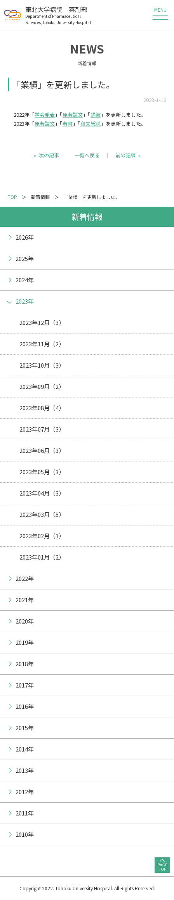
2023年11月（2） (41, 344)
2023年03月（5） (41, 514)
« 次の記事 (46, 155)
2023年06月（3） (41, 450)
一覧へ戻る (87, 155)
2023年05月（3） (41, 472)
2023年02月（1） (41, 536)
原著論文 (73, 114)
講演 (95, 114)
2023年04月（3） (41, 493)
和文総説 (90, 123)
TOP (12, 196)
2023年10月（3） (41, 365)
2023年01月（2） (41, 557)
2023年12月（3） (41, 322)
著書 (68, 123)
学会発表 (45, 114)
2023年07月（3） (41, 429)
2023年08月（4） (41, 408)
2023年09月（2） (41, 386)
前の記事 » (128, 155)
